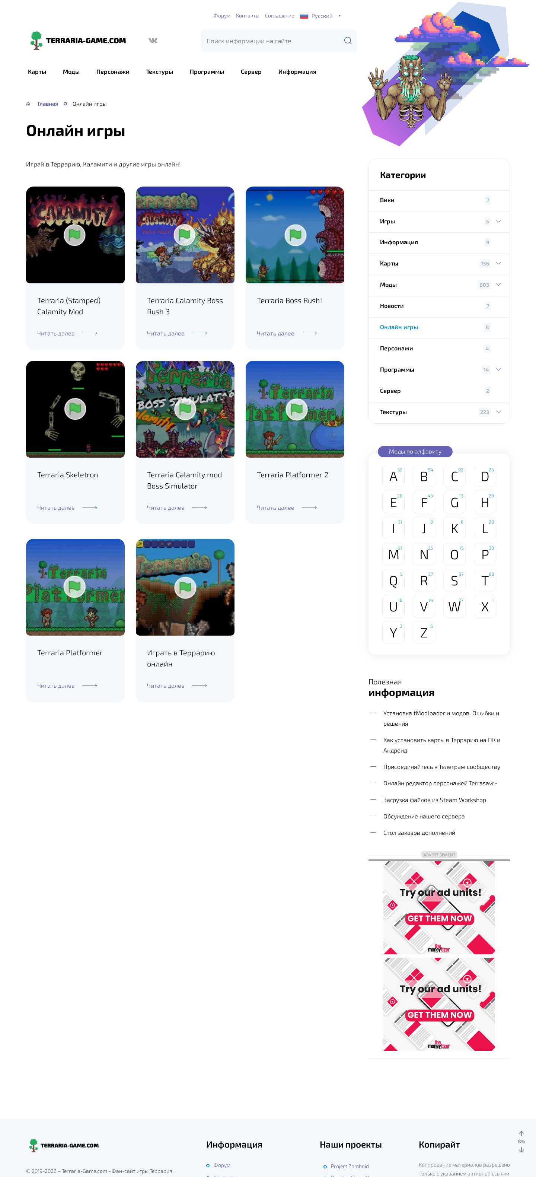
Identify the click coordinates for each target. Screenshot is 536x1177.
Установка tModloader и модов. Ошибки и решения (441, 718)
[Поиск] (348, 40)
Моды (71, 71)
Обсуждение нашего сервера (424, 816)
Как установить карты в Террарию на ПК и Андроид (441, 745)
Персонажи (113, 71)
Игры (439, 221)
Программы (207, 71)
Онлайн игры (399, 326)
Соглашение (279, 15)
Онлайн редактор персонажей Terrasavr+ (440, 782)
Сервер (251, 71)
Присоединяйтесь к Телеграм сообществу (441, 766)
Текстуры (159, 71)
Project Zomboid (350, 1166)
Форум (222, 15)
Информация (297, 71)
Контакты (247, 15)
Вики (387, 199)
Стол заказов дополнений (419, 832)
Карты (37, 71)
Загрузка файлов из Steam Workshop (434, 799)
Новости (392, 305)
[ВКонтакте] (153, 41)
